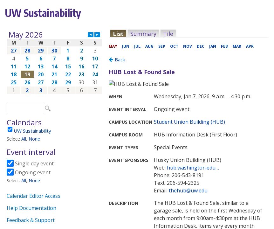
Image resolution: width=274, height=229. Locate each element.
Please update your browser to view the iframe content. (54, 62)
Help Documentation (31, 208)
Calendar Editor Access (33, 195)
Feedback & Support (31, 220)
